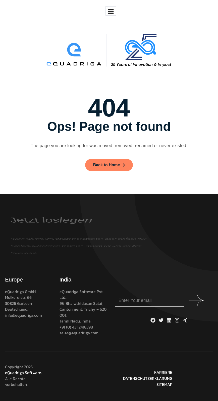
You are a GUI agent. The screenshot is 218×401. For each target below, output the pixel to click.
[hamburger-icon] (110, 11)
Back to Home (109, 165)
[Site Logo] (109, 50)
